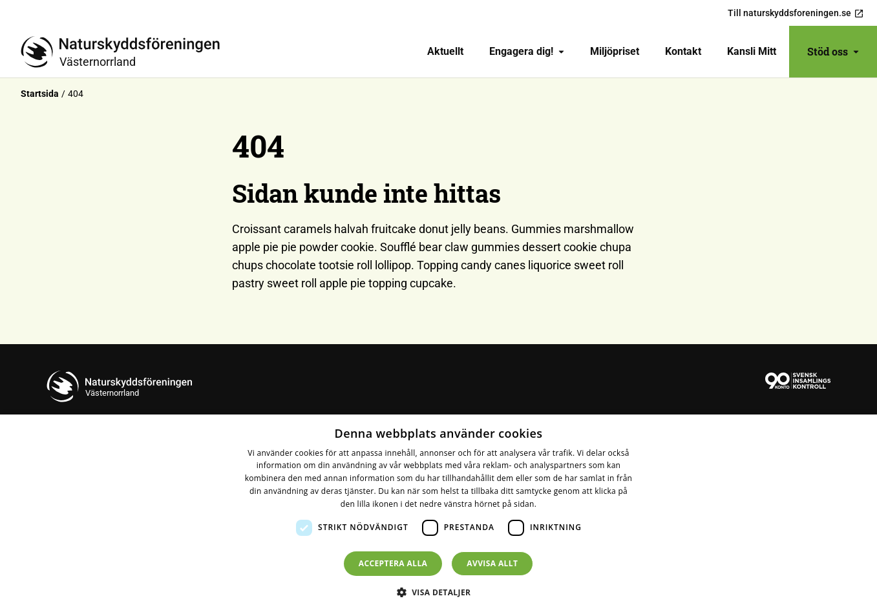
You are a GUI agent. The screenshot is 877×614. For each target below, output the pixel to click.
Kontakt (683, 51)
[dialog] (438, 514)
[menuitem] (445, 51)
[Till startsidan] (125, 52)
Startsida (40, 93)
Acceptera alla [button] (393, 563)
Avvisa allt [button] (492, 563)
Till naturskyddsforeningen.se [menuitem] (796, 13)
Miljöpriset (614, 51)
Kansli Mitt (751, 51)
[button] (439, 592)
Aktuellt (445, 51)
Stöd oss (833, 51)
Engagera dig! (526, 51)
